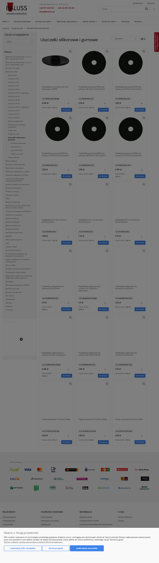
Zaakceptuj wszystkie (87, 548)
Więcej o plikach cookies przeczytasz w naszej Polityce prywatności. (33, 542)
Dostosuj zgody (56, 548)
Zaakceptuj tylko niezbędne (22, 548)
